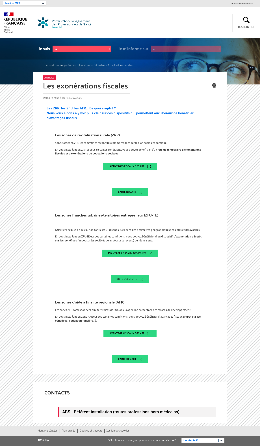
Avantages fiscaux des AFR (127, 333)
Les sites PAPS (12, 3)
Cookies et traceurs (91, 430)
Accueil (50, 65)
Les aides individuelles (92, 65)
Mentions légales (47, 430)
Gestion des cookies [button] (117, 430)
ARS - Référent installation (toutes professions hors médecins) (120, 412)
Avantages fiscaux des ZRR (126, 166)
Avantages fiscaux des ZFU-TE (127, 253)
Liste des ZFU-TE (127, 279)
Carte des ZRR (127, 192)
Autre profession (67, 65)
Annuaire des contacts (242, 4)
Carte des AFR (127, 359)
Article (49, 77)
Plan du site (68, 430)
